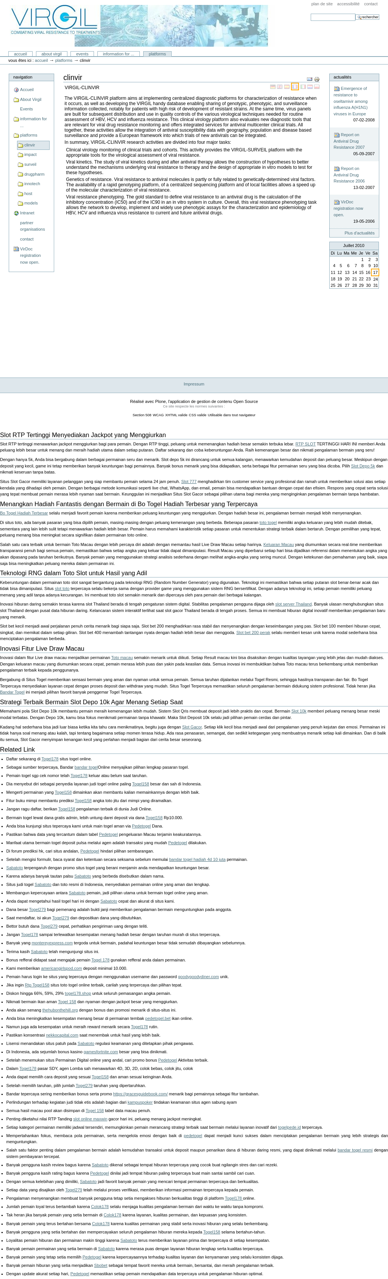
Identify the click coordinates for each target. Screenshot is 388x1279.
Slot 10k (299, 711)
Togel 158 (67, 1001)
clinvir (29, 145)
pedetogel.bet (158, 1018)
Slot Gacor (192, 727)
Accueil (20, 54)
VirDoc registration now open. (30, 255)
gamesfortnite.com (101, 1051)
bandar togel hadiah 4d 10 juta (197, 859)
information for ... (119, 54)
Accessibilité (348, 4)
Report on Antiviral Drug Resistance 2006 (354, 178)
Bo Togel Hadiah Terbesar (24, 513)
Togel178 (50, 759)
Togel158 (140, 784)
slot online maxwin (90, 1119)
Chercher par (310, 13)
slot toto (62, 588)
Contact (371, 4)
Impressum (194, 384)
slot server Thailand (293, 604)
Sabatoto (14, 867)
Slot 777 (188, 481)
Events (82, 54)
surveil (30, 164)
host (28, 193)
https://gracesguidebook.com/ (140, 1094)
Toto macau (122, 657)
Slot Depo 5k (363, 466)
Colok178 (100, 1206)
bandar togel (86, 767)
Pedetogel (141, 826)
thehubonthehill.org (60, 1010)
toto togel (268, 522)
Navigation (22, 77)
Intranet (27, 213)
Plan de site (322, 4)
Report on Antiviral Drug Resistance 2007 (354, 144)
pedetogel (193, 1135)
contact (27, 239)
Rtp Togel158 (37, 985)
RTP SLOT (306, 444)
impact (30, 154)
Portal (142, 26)
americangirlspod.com (61, 968)
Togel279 (37, 909)
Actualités (343, 77)
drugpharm (34, 174)
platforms (157, 54)
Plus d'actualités (360, 233)
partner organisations (32, 226)
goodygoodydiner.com (198, 976)
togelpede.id (289, 1127)
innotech (32, 183)
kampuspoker (140, 1102)
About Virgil (51, 54)
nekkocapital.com (62, 1035)
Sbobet (100, 1265)
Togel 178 (100, 960)
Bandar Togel (12, 692)
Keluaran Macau (278, 544)
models (31, 203)
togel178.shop (78, 993)
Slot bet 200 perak (253, 632)
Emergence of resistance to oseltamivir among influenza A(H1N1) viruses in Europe (354, 104)
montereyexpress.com (52, 943)
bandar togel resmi (355, 1150)
